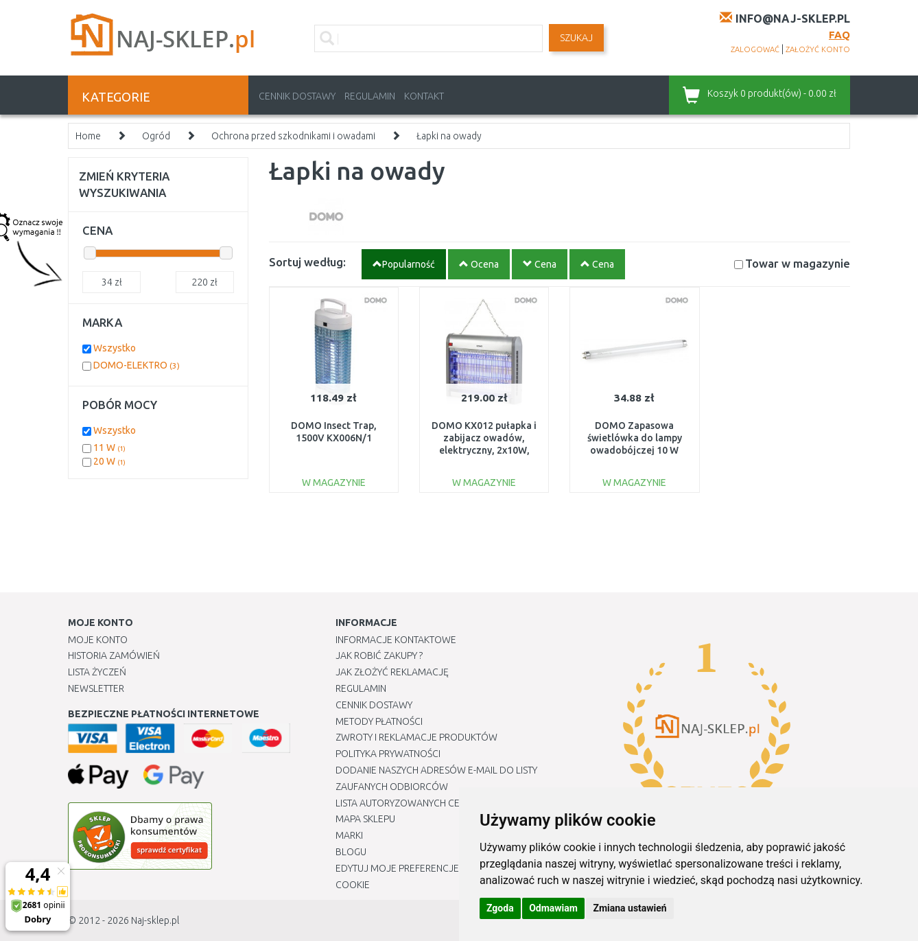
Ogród (156, 135)
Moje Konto (98, 639)
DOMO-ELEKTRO (136, 365)
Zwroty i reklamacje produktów (416, 737)
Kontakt (424, 96)
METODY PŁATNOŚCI (379, 721)
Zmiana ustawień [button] (629, 908)
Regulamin (369, 96)
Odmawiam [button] (553, 908)
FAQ (839, 34)
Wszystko (114, 347)
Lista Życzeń (97, 671)
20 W (109, 461)
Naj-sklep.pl (155, 920)
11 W (109, 447)
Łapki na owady (449, 135)
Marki (349, 835)
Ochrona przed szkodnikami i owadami (293, 135)
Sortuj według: (307, 261)
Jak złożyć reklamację (392, 671)
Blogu (351, 851)
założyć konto (818, 49)
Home (88, 135)
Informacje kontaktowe (396, 639)
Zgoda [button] (500, 908)
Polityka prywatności (388, 753)
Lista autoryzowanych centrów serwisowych (448, 803)
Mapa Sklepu (365, 818)
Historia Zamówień (114, 655)
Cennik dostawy (297, 96)
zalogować (755, 49)
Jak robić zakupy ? (379, 655)
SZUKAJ (576, 37)
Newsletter (96, 688)
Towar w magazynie (797, 263)
